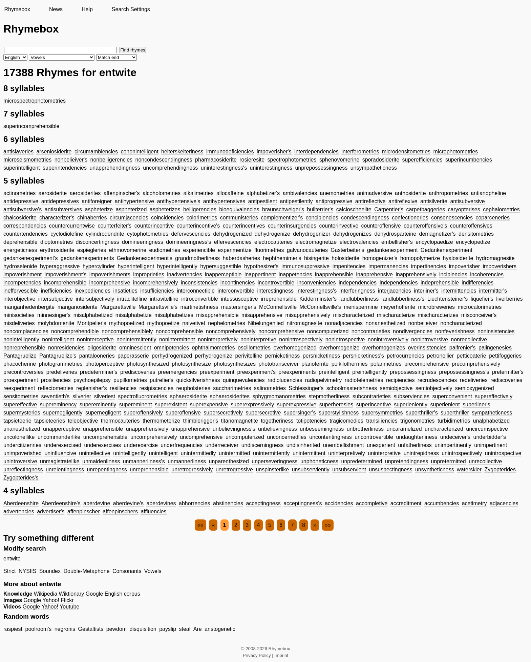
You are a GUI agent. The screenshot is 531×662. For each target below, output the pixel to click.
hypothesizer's (261, 266)
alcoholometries (161, 193)
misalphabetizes (173, 315)
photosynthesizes (235, 364)
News (56, 9)
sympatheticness (492, 412)
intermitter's (493, 291)
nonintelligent (58, 339)
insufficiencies (157, 291)
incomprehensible (65, 282)
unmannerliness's (144, 461)
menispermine (361, 307)
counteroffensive (381, 226)
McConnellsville (278, 307)
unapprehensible (103, 429)
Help (87, 9)
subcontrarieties (372, 396)
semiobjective (396, 388)
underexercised (62, 445)
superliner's (476, 404)
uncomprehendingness (170, 168)
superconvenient (452, 396)
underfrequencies (182, 445)
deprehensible (20, 242)
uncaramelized (404, 429)
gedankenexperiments (87, 258)
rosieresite (251, 160)
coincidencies (167, 217)
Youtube (69, 607)
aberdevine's (128, 503)
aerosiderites (85, 193)
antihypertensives (224, 201)
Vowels (153, 571)
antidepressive (20, 201)
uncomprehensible (105, 437)
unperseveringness (274, 461)
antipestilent (262, 201)
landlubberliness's (403, 299)
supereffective (20, 404)
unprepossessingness (321, 168)
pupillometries (130, 380)
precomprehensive (426, 364)
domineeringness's (188, 242)
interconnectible (196, 291)
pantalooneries (97, 356)
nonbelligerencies (111, 160)
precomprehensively (476, 364)
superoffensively (143, 412)
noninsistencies (495, 331)
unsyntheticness (434, 469)
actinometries (19, 193)
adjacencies (504, 503)
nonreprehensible (24, 347)
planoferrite (314, 364)
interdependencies (316, 151)
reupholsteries (193, 388)
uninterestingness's (224, 168)
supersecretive (263, 412)
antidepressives (60, 201)
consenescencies (452, 217)
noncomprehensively (231, 331)
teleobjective (83, 421)
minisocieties (19, 315)
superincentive (373, 404)
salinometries (270, 388)
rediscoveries (506, 380)
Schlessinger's (306, 388)
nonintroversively (388, 339)
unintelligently (129, 453)
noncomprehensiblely (127, 331)
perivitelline (248, 356)
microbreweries (436, 307)
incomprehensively (155, 282)
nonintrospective (345, 339)
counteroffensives (471, 226)
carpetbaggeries (425, 209)
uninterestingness (271, 168)
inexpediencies (92, 291)
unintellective (94, 453)
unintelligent (163, 453)
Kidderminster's (318, 299)
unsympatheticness (374, 168)
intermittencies (458, 291)
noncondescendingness (163, 160)
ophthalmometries (213, 347)
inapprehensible (334, 274)
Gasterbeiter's (347, 250)
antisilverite (433, 201)
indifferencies (477, 282)
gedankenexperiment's (30, 258)
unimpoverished (22, 453)
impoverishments (109, 274)
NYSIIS (27, 571)
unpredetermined (361, 461)
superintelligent (21, 168)
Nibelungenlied (266, 323)
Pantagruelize (20, 356)
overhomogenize (339, 347)
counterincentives (244, 226)
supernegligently (63, 412)
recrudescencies (437, 380)
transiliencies (381, 421)
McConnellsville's (320, 307)
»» (328, 525)
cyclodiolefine (66, 234)
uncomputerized (245, 437)
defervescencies (190, 234)
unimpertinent (490, 445)
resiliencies (123, 388)
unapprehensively (147, 429)
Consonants (126, 571)
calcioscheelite (353, 209)
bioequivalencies (239, 209)
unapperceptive (61, 429)
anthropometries (448, 193)
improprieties (148, 274)
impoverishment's (65, 274)
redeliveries (474, 380)
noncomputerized (328, 331)
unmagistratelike (60, 461)
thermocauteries (120, 421)
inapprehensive (374, 274)
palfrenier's (462, 347)
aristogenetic (220, 629)
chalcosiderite (20, 217)
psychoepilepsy (91, 380)
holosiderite (345, 258)
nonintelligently (21, 339)
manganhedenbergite (29, 307)
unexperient (381, 445)
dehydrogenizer (311, 234)
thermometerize (161, 421)
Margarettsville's (158, 307)
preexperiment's (256, 372)
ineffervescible (20, 291)
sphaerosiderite (188, 396)
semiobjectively (434, 388)
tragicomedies (346, 421)
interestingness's (316, 291)
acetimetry (474, 503)
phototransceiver (278, 364)
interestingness (275, 291)
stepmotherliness (329, 396)
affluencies (153, 511)
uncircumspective (487, 429)
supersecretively (223, 412)
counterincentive (154, 226)
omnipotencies (171, 347)
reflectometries (55, 388)
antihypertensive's (178, 201)
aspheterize (99, 209)
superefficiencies (422, 160)
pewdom (116, 629)
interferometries (360, 151)
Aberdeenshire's (61, 503)
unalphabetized (491, 421)
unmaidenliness (101, 461)
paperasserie (133, 356)
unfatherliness (415, 445)
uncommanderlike (59, 437)
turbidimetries (454, 421)
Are (197, 629)
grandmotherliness (197, 258)
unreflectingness (23, 469)
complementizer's (282, 217)
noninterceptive (95, 339)
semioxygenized (474, 388)
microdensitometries (406, 151)
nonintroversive (429, 339)
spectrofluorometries (142, 396)
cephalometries (501, 209)
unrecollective (485, 461)
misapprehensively (307, 315)
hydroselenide (20, 266)
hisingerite (316, 258)
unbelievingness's (234, 429)
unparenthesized (229, 461)
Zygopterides (500, 469)
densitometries (476, 234)
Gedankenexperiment (446, 250)
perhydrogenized (172, 356)
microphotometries (455, 151)
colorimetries (202, 217)
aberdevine (96, 503)
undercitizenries (22, 445)
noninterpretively (217, 339)
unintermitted (234, 453)
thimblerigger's (200, 421)
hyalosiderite (458, 258)
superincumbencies (468, 160)
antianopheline (488, 193)
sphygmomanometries (278, 396)
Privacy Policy (257, 655)
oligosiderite (101, 347)
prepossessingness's (464, 372)
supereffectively (493, 396)
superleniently (410, 404)
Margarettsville (117, 307)
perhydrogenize (213, 356)
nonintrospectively (300, 339)
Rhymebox (17, 9)
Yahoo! (50, 600)
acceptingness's (302, 503)
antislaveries (18, 151)
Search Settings (131, 9)
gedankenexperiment (392, 250)
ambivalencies (300, 193)
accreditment (406, 503)
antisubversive (467, 201)
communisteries (239, 217)
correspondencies (24, 226)
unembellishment (343, 445)
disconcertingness (97, 242)
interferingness (357, 291)
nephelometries (226, 323)
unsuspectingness (390, 469)
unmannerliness (187, 461)
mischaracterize (396, 315)
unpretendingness (406, 461)
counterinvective (338, 226)
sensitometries (20, 396)
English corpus (122, 594)
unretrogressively (192, 469)
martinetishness (199, 307)
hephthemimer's (282, 258)
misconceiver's (478, 315)
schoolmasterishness (351, 388)
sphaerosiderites (230, 396)
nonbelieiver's (71, 160)
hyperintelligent (136, 266)
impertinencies (428, 266)
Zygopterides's (21, 478)
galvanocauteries (307, 250)
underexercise (141, 445)
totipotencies (311, 421)
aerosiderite (53, 193)
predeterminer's (99, 372)
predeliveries (61, 372)
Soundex (50, 571)
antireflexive (402, 201)
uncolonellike (19, 437)
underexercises (102, 445)
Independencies (398, 282)
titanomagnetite (239, 421)
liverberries (509, 299)
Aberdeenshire (21, 503)
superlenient (445, 404)
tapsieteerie (17, 421)
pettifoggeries (505, 356)
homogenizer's (380, 258)
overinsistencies (427, 347)
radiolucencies (285, 380)
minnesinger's (53, 315)
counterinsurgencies (292, 226)
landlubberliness (359, 299)
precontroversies (23, 372)
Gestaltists (91, 629)
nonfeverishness (455, 331)
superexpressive (297, 404)
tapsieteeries (49, 421)
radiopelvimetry (323, 380)
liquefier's (482, 299)
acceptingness (263, 503)
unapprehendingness (114, 168)
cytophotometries (147, 234)
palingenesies (495, 347)
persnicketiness (321, 356)
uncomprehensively (153, 437)
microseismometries (27, 160)
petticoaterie (471, 356)
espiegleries (91, 250)
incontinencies (237, 282)
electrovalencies (359, 242)
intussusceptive (239, 299)
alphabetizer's (263, 193)
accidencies (339, 503)
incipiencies (453, 274)
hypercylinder (99, 266)
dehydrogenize (272, 234)
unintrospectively (462, 453)
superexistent (171, 404)
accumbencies (441, 503)
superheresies (336, 404)
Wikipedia (45, 594)
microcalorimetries (480, 307)
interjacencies (394, 291)
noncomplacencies (25, 331)
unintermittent (309, 453)
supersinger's (300, 412)
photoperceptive (104, 364)
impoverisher (464, 266)
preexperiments (297, 372)
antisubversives (63, 209)
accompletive (371, 503)
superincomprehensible (31, 126)
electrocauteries (273, 242)
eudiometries (164, 250)
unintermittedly (198, 453)
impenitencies (349, 266)
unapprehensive (190, 429)
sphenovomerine (339, 160)
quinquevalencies (244, 380)
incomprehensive (109, 282)
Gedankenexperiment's (144, 258)
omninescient (135, 347)
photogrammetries (61, 364)
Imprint (282, 655)
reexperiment (19, 388)
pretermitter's (508, 372)
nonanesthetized (385, 323)
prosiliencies (56, 380)
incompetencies (22, 282)
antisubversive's (22, 209)
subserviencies (411, 396)
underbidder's (489, 437)
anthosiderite (410, 193)
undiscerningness (262, 445)
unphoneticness (319, 461)
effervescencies (233, 242)
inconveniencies (316, 282)
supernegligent (103, 412)
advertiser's (50, 511)
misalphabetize (133, 315)
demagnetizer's (437, 234)
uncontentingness (330, 437)
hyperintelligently (177, 266)
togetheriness (277, 421)
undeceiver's (455, 437)
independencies (358, 282)
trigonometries (417, 421)
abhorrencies (194, 503)
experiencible (199, 250)
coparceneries (492, 217)
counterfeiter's (114, 226)
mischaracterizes (438, 315)
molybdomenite (56, 323)
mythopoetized (126, 323)
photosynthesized (148, 364)
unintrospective (503, 453)
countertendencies (25, 234)
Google (94, 594)
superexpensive (209, 404)
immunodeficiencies (230, 151)
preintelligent (334, 372)
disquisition (143, 629)
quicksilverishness (198, 380)
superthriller (455, 412)
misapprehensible (217, 315)
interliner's (426, 291)
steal (184, 629)
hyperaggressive (60, 266)
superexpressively (252, 404)
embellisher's (397, 242)
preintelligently (369, 372)
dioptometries (56, 242)
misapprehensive (261, 315)
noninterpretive (258, 339)
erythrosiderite (57, 250)
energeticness (20, 250)
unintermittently (271, 453)
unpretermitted (448, 461)
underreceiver (221, 445)
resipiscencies (156, 388)
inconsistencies (199, 282)
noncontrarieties (371, 331)
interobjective (19, 299)
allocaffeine (230, 193)
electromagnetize (316, 242)
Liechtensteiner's (447, 299)
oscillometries (254, 347)
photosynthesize (191, 364)
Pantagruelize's (57, 356)
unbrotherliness (365, 429)
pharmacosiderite (216, 160)
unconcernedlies (286, 437)
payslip (167, 629)
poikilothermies (350, 364)
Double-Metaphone (86, 571)
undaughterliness (416, 437)
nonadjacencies (344, 323)
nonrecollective (469, 339)
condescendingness (365, 217)
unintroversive (20, 461)
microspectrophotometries (34, 101)
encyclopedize (473, 242)
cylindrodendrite (105, 234)
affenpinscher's (122, 193)
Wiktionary (71, 594)
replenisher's (91, 388)
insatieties (125, 291)
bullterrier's (320, 209)
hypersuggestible (220, 266)
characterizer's (57, 217)
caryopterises (464, 209)
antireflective (370, 201)
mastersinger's (238, 307)
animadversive (374, 193)
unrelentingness (65, 469)
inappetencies (295, 274)
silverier (81, 396)
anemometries (337, 193)
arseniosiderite (53, 151)
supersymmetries (382, 412)
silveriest (104, 396)
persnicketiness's (363, 356)
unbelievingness (277, 429)
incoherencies (487, 274)
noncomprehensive (281, 331)
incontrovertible (276, 282)
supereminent (135, 404)
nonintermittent (177, 339)
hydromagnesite (495, 258)
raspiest (12, 629)
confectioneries (410, 217)
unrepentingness (107, 469)
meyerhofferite (398, 307)
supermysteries (21, 412)
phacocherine (19, 364)
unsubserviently (311, 469)
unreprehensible (149, 469)
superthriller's (422, 412)
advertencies (18, 511)
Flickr (67, 600)
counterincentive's (198, 226)
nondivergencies (412, 331)
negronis (65, 629)
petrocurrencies (405, 356)
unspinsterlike (272, 469)
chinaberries (92, 217)
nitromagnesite (304, 323)
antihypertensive (134, 201)
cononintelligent (139, 151)
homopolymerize (420, 258)
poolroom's (38, 629)
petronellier (440, 356)
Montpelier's (91, 323)
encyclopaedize (434, 242)
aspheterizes (165, 209)
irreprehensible (279, 299)
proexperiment (20, 380)
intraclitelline (132, 299)
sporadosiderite (380, 160)
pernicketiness (282, 356)
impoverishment (22, 274)
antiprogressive (334, 201)
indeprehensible (440, 282)
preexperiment (217, 372)
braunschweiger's (283, 209)
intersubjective (55, 299)
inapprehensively (416, 274)
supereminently (98, 404)
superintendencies (65, 168)
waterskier (469, 469)
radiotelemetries (364, 380)
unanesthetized (21, 429)
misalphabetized (93, 315)
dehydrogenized (232, 234)
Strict (9, 571)
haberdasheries (241, 258)
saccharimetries (232, 388)
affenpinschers (120, 511)
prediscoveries (137, 372)
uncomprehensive (201, 437)
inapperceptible (223, 274)
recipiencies (400, 380)
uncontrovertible (374, 437)
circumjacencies (129, 217)
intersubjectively (95, 299)
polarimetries (386, 364)
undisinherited (303, 445)
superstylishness (339, 412)
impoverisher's (274, 151)
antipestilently (296, 201)
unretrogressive (234, 469)
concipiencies (322, 217)
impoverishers (499, 266)
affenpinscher (83, 511)
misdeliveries (19, 323)
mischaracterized (353, 315)
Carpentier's (388, 209)
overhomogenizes (383, 347)
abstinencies (228, 503)
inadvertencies (184, 274)
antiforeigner (97, 201)
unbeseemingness (322, 429)
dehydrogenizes (352, 234)
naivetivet (193, 323)
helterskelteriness (182, 151)
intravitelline (164, 299)
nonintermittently (136, 339)
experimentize (235, 250)
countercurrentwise (72, 226)
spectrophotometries (292, 160)
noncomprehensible (179, 331)
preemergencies (177, 372)
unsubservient (349, 469)
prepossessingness (413, 372)
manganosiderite (78, 307)
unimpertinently (452, 445)
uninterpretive (384, 453)
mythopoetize (163, 323)
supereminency (58, 404)
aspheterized (131, 209)
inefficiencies (56, 291)
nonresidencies (66, 347)
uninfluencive (60, 453)
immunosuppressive (305, 266)
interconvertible (235, 291)
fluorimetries (269, 250)
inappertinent (260, 274)
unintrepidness (421, 453)
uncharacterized (444, 429)
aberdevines (161, 503)
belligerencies (199, 209)
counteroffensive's (425, 226)
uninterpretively (346, 453)
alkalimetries (199, 193)
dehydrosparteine (395, 234)
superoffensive (183, 412)
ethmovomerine (127, 250)
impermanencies (388, 266)
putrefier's (161, 380)
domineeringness (142, 242)
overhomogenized (294, 347)
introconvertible (199, 299)
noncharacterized (461, 323)
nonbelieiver (422, 323)
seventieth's (55, 396)
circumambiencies (96, 151)
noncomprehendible (75, 331)
